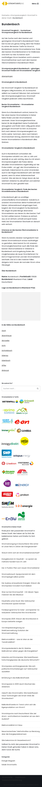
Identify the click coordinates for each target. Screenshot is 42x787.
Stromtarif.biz (9, 784)
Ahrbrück (5, 370)
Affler (4, 365)
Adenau (5, 355)
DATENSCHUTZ (33, 784)
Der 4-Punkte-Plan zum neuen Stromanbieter (21, 568)
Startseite (5, 15)
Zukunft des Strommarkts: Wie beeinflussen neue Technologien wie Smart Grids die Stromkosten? (20, 696)
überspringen (7, 76)
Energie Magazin (8, 761)
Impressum (20, 777)
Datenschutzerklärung (12, 780)
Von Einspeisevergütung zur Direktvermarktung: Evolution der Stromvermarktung (15, 630)
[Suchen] (18, 388)
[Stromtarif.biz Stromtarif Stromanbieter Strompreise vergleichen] (13, 4)
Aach (4, 330)
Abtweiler (6, 340)
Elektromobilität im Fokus (12, 725)
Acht (4, 345)
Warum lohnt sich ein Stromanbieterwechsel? (21, 553)
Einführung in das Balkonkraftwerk (15, 678)
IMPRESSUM (20, 784)
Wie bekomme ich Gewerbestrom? (16, 740)
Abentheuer (7, 335)
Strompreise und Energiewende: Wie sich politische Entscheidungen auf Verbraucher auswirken (20, 669)
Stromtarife (7, 777)
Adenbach (6, 360)
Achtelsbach (7, 350)
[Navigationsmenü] (35, 4)
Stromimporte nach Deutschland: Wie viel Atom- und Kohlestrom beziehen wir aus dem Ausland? (21, 716)
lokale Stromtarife (9, 764)
